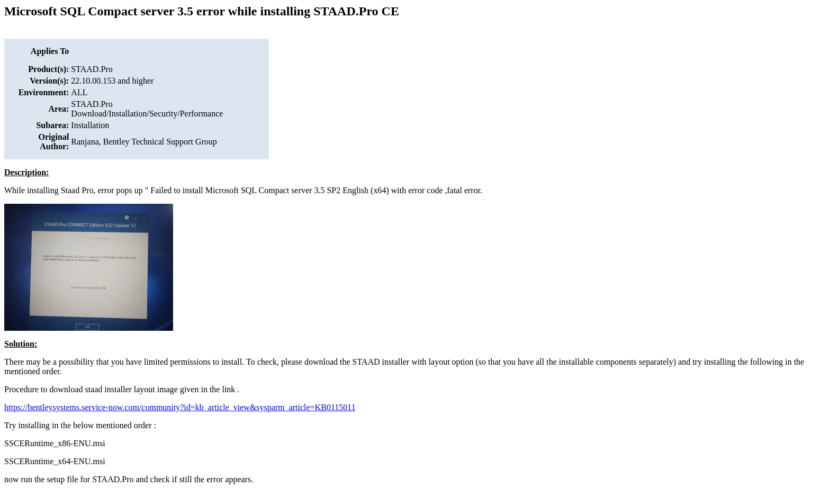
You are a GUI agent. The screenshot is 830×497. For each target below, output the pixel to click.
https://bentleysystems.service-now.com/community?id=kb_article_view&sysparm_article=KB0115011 (180, 407)
